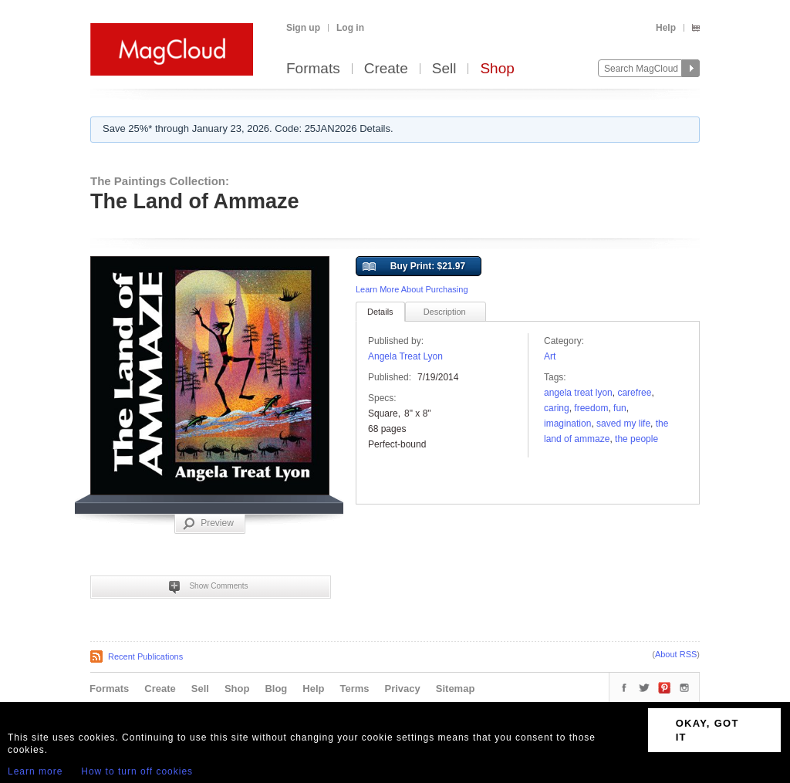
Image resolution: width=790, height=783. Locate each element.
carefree (634, 392)
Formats (313, 69)
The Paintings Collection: (159, 180)
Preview (208, 524)
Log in (350, 27)
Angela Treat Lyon (405, 356)
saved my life (623, 423)
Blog (276, 688)
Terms (354, 688)
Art (549, 356)
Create (386, 69)
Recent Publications (145, 656)
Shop (497, 69)
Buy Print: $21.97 (414, 267)
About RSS (676, 654)
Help (666, 27)
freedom (591, 408)
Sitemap (455, 688)
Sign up (303, 27)
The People (636, 439)
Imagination (567, 423)
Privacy (402, 688)
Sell (444, 69)
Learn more (35, 771)
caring (556, 408)
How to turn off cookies (137, 771)
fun (619, 408)
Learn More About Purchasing (412, 289)
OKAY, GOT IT (707, 730)
